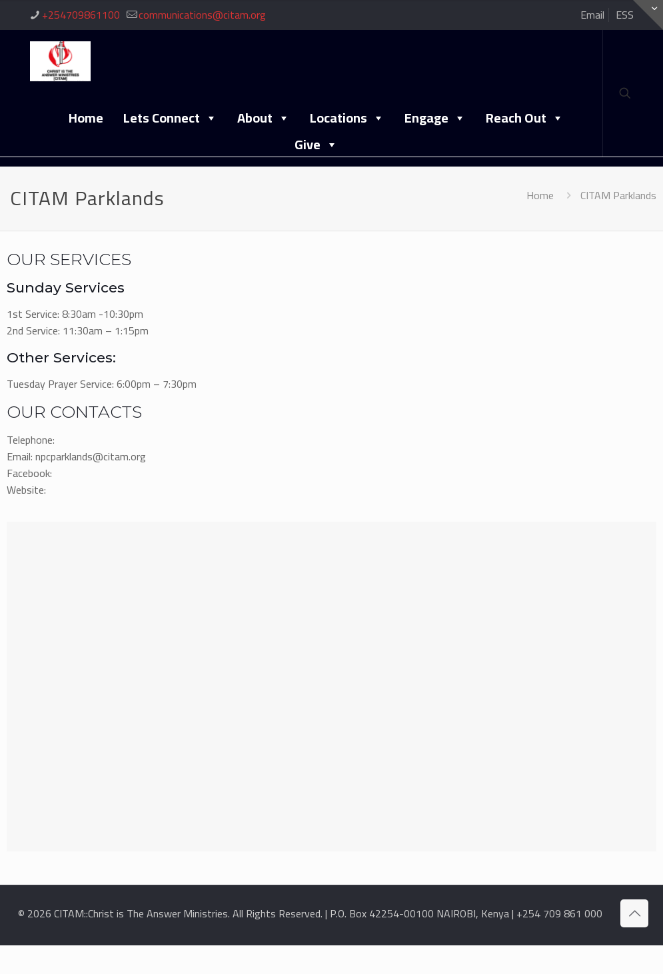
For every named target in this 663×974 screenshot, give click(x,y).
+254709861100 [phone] (81, 15)
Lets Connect (170, 117)
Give (316, 144)
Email (592, 15)
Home (86, 117)
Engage (435, 117)
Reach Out (525, 117)
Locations (347, 117)
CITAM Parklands (618, 195)
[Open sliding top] (648, 15)
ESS (625, 15)
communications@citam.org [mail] (202, 15)
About (263, 117)
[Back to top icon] (634, 913)
